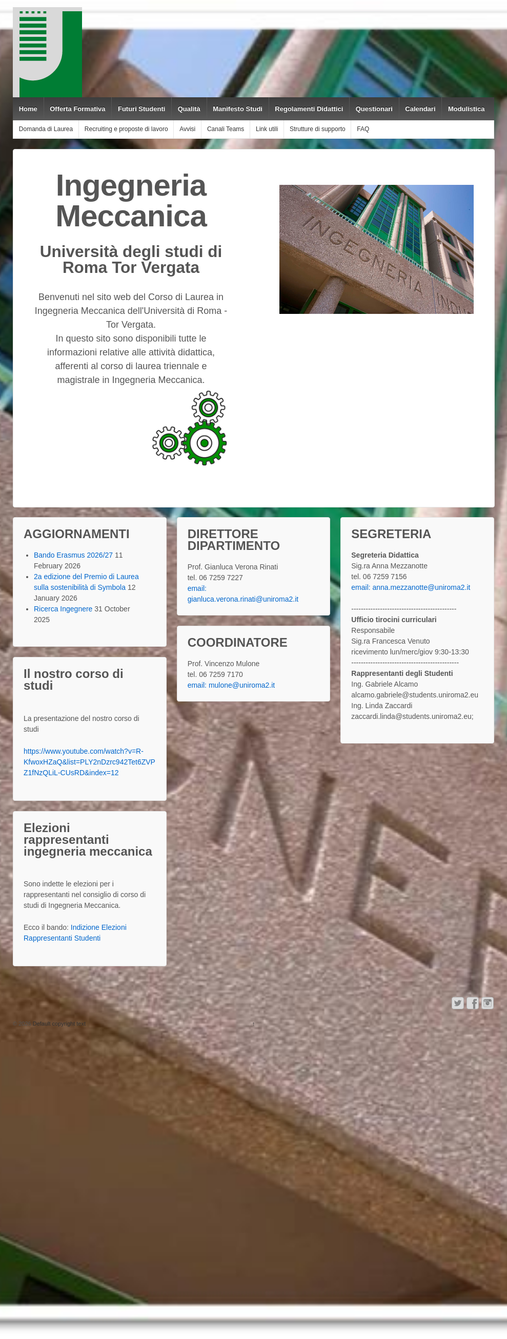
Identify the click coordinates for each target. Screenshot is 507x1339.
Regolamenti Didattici (309, 109)
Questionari (374, 109)
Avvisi (187, 129)
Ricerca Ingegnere (63, 609)
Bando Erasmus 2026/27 (73, 555)
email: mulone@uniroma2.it (231, 685)
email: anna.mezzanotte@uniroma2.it (410, 587)
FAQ (363, 129)
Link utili (267, 129)
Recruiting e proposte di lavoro (126, 129)
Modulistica (466, 109)
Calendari (420, 109)
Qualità (189, 109)
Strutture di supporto (318, 129)
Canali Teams (225, 129)
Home (28, 109)
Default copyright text (58, 1024)
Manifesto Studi (237, 109)
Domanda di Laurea (46, 129)
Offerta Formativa (77, 109)
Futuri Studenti (141, 109)
